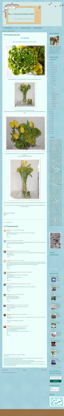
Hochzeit (57, 176)
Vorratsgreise (58, 219)
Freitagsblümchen (9, 222)
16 (51, 126)
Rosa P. (52, 205)
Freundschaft (54, 163)
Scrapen (51, 208)
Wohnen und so (52, 224)
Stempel (51, 213)
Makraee (60, 188)
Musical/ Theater (57, 194)
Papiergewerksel (53, 200)
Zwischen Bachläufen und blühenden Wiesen (59, 316)
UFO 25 (60, 217)
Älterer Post (44, 370)
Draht (56, 155)
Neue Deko (53, 101)
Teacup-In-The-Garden (55, 322)
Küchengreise (53, 187)
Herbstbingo (51, 176)
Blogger (43, 413)
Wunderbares (52, 225)
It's (52, 87)
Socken (53, 88)
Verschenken (51, 219)
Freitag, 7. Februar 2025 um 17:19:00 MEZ (24, 272)
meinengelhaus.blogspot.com (12, 272)
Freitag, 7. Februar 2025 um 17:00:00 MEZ (17, 260)
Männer (51, 190)
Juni (52, 76)
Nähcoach (58, 195)
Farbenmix (60, 158)
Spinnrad (59, 212)
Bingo (57, 146)
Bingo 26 (51, 149)
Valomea (8, 230)
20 (51, 118)
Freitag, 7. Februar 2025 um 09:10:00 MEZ (16, 240)
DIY (53, 155)
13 (51, 131)
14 (51, 129)
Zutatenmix (60, 225)
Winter (59, 222)
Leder (60, 187)
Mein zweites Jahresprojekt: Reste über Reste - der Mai (59, 307)
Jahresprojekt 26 (59, 179)
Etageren (51, 158)
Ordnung (56, 198)
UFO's (52, 218)
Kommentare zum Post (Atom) (11, 372)
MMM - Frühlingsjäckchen (59, 296)
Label (57, 187)
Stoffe (53, 214)
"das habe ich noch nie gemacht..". (56, 139)
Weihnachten (52, 221)
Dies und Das (54, 153)
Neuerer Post (5, 370)
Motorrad (59, 193)
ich (16, 28)
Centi (8, 240)
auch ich (57, 144)
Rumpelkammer (9, 326)
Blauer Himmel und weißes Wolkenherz (58, 279)
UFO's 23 (58, 218)
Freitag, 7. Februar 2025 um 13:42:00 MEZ (22, 251)
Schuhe (59, 207)
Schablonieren (57, 206)
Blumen (57, 150)
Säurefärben (52, 206)
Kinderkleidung (57, 183)
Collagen (53, 152)
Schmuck (51, 207)
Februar (53, 83)
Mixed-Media (52, 192)
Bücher (51, 151)
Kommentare (53, 390)
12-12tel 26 (59, 142)
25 (51, 63)
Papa (59, 199)
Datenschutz (25, 28)
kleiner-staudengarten (10, 251)
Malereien (52, 189)
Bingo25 (51, 150)
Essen (58, 157)
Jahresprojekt (54, 106)
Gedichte (51, 167)
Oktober (53, 69)
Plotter (58, 201)
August (53, 72)
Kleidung (59, 184)
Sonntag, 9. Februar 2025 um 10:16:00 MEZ (19, 314)
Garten (56, 166)
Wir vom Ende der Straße (11, 283)
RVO (60, 205)
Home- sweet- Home (53, 177)
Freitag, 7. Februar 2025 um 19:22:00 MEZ (23, 283)
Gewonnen (53, 173)
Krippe (60, 186)
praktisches (51, 202)
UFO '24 (53, 217)
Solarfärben (58, 211)
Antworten (8, 236)
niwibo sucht (57, 196)
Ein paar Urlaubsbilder (59, 360)
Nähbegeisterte (9, 314)
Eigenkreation (52, 156)
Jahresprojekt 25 (52, 179)
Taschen (51, 215)
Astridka (8, 260)
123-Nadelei (53, 331)
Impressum (38, 28)
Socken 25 (51, 211)
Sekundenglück (56, 208)
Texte (56, 215)
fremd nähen (53, 162)
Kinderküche (51, 184)
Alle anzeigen (60, 367)
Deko (61, 152)
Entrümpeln (54, 99)
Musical (51, 194)
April (53, 80)
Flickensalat (53, 285)
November (54, 67)
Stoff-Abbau (59, 213)
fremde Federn (59, 162)
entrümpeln (57, 156)
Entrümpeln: (54, 104)
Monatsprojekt (52, 193)
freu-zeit (52, 294)
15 (51, 127)
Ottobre (53, 199)
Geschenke (52, 172)
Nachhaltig (51, 195)
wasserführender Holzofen (54, 220)
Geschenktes (60, 172)
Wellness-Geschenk (58, 287)
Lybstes (51, 188)
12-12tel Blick (54, 85)
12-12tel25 (58, 143)
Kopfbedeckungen (55, 186)
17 (51, 124)
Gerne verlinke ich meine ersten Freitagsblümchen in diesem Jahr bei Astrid (17, 205)
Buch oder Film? (58, 342)
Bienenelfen (53, 349)
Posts (51, 388)
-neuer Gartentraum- (54, 313)
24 (51, 111)
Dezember (53, 65)
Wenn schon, (54, 97)
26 (51, 62)
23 (51, 113)
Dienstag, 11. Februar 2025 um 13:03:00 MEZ (20, 326)
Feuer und (53, 92)
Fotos (53, 161)
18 (51, 122)
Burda (55, 151)
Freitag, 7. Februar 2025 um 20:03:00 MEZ (16, 294)
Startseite (8, 28)
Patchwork (51, 201)
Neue (52, 90)
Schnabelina (55, 207)
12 (51, 133)
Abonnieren (55, 381)
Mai (52, 78)
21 (51, 116)
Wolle (59, 224)
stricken (57, 214)
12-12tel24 (51, 143)
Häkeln (57, 173)
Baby (56, 145)
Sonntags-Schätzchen (52, 212)
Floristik (58, 159)
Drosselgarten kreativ (55, 276)
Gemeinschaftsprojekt (53, 169)
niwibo (8, 294)
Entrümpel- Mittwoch (55, 94)
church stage (60, 151)
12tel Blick (51, 144)
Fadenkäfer (55, 158)
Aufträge (51, 145)
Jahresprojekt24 (53, 180)
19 (51, 120)
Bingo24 (58, 149)
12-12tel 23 (53, 142)
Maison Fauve (56, 188)
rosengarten (58, 323)
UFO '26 (56, 217)
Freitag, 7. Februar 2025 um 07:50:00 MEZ (17, 230)
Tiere (61, 215)
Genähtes (52, 171)
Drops (60, 155)
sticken (54, 213)
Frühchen (57, 164)
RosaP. (57, 205)
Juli (52, 74)
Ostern (61, 198)
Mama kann (58, 189)
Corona (57, 152)
